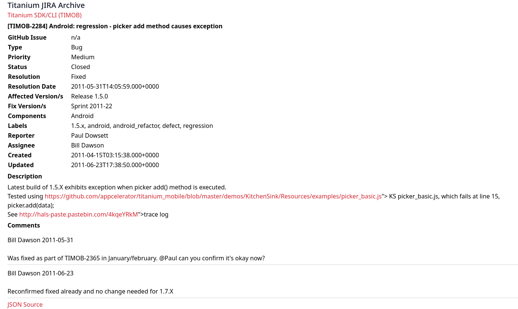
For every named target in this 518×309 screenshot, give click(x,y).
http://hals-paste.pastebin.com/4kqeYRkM (78, 214)
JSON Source (25, 304)
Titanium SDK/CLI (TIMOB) (45, 15)
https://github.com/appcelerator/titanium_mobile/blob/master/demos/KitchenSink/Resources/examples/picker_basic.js (213, 196)
